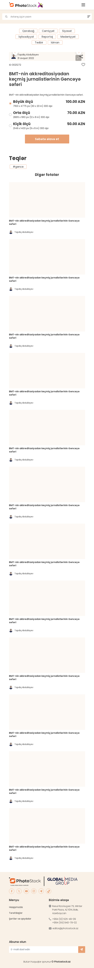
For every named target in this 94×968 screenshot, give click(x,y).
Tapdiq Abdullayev (36, 56)
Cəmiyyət (48, 31)
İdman (55, 42)
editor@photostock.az (65, 928)
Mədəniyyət (68, 37)
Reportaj (47, 37)
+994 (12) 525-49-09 (64, 919)
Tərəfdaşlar (16, 913)
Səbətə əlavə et (47, 139)
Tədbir (39, 42)
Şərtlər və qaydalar (20, 918)
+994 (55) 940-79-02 (64, 922)
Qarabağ (28, 31)
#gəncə (18, 166)
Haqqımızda (16, 907)
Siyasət (67, 31)
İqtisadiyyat (26, 37)
